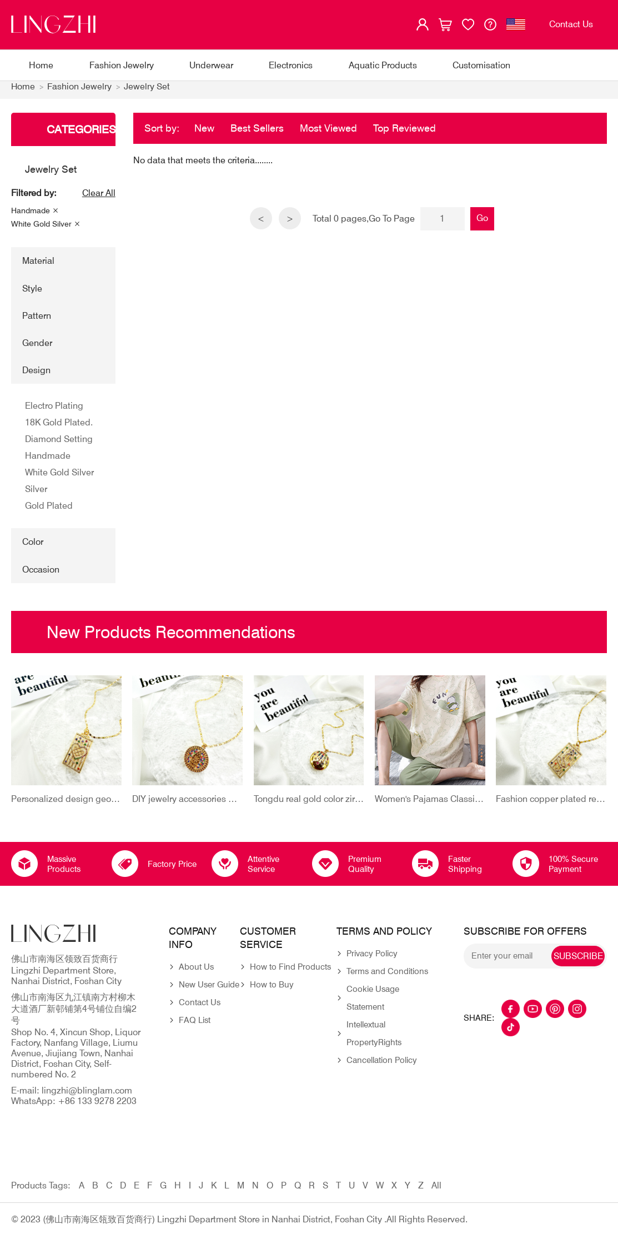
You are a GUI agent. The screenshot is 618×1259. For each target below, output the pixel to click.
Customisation (481, 65)
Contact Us (199, 1009)
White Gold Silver (41, 229)
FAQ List (194, 1026)
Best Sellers (257, 133)
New (204, 133)
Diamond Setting (59, 445)
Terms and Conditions (387, 977)
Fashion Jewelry (121, 65)
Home (41, 65)
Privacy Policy (372, 960)
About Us (196, 973)
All (436, 1191)
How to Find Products (290, 973)
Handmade (30, 216)
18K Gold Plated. (59, 428)
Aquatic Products (383, 65)
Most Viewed (328, 133)
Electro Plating (54, 412)
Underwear (211, 65)
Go (483, 223)
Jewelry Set (147, 92)
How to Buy (272, 991)
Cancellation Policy (381, 1066)
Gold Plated (49, 511)
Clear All (98, 199)
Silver (36, 495)
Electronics (291, 65)
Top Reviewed (404, 133)
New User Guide (209, 991)
